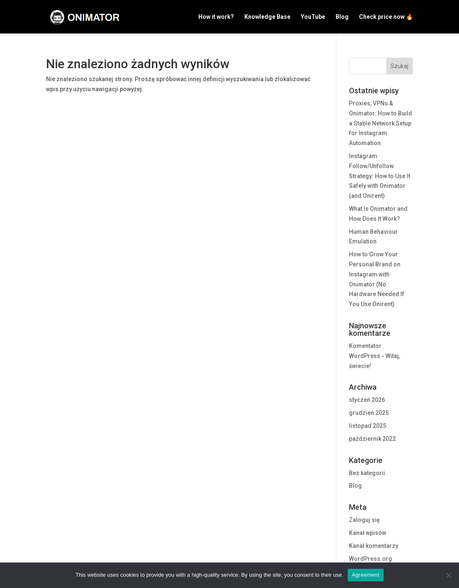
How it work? (216, 17)
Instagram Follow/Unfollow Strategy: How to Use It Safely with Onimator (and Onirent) (379, 176)
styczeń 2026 (367, 399)
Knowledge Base (267, 17)
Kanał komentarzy (373, 545)
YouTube (313, 17)
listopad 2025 (367, 425)
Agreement (366, 575)
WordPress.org (370, 558)
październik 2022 (372, 438)
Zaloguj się (364, 519)
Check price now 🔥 (386, 17)
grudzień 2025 (369, 412)
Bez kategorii (367, 473)
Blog (342, 17)
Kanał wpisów (367, 532)
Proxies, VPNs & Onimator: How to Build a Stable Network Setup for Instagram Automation (380, 123)
